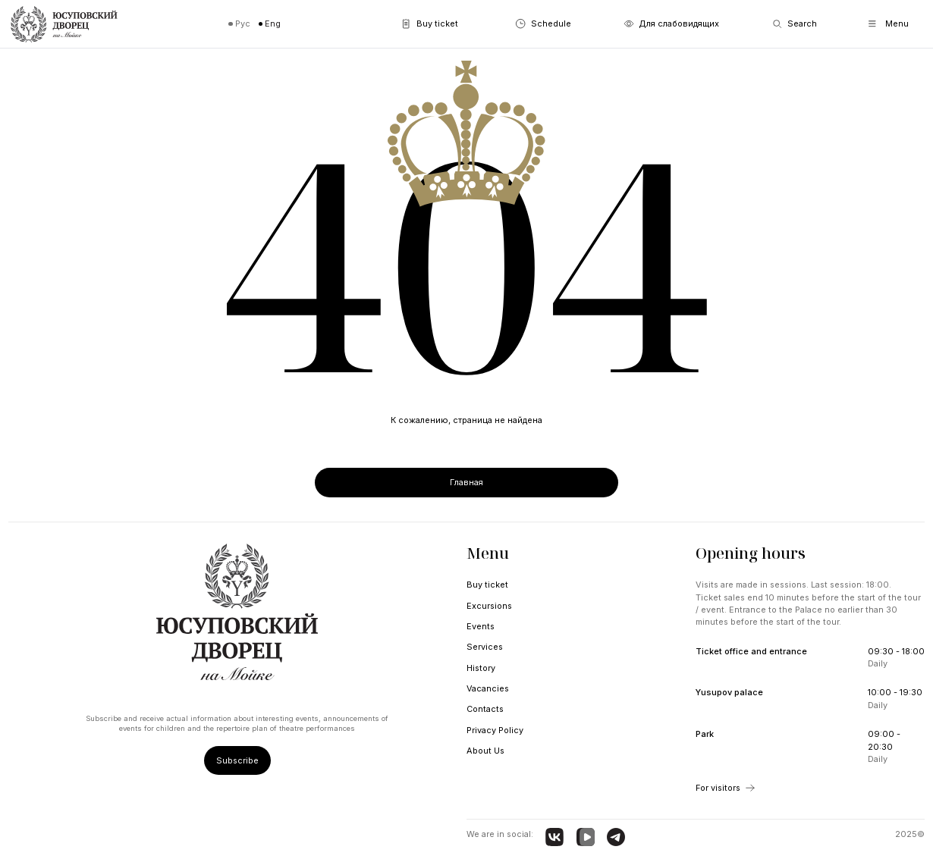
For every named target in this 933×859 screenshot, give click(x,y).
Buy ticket (487, 584)
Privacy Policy (494, 730)
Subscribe (237, 760)
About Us (485, 750)
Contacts (485, 709)
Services (484, 646)
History (480, 668)
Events (480, 626)
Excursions (489, 605)
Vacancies (487, 688)
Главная (466, 482)
